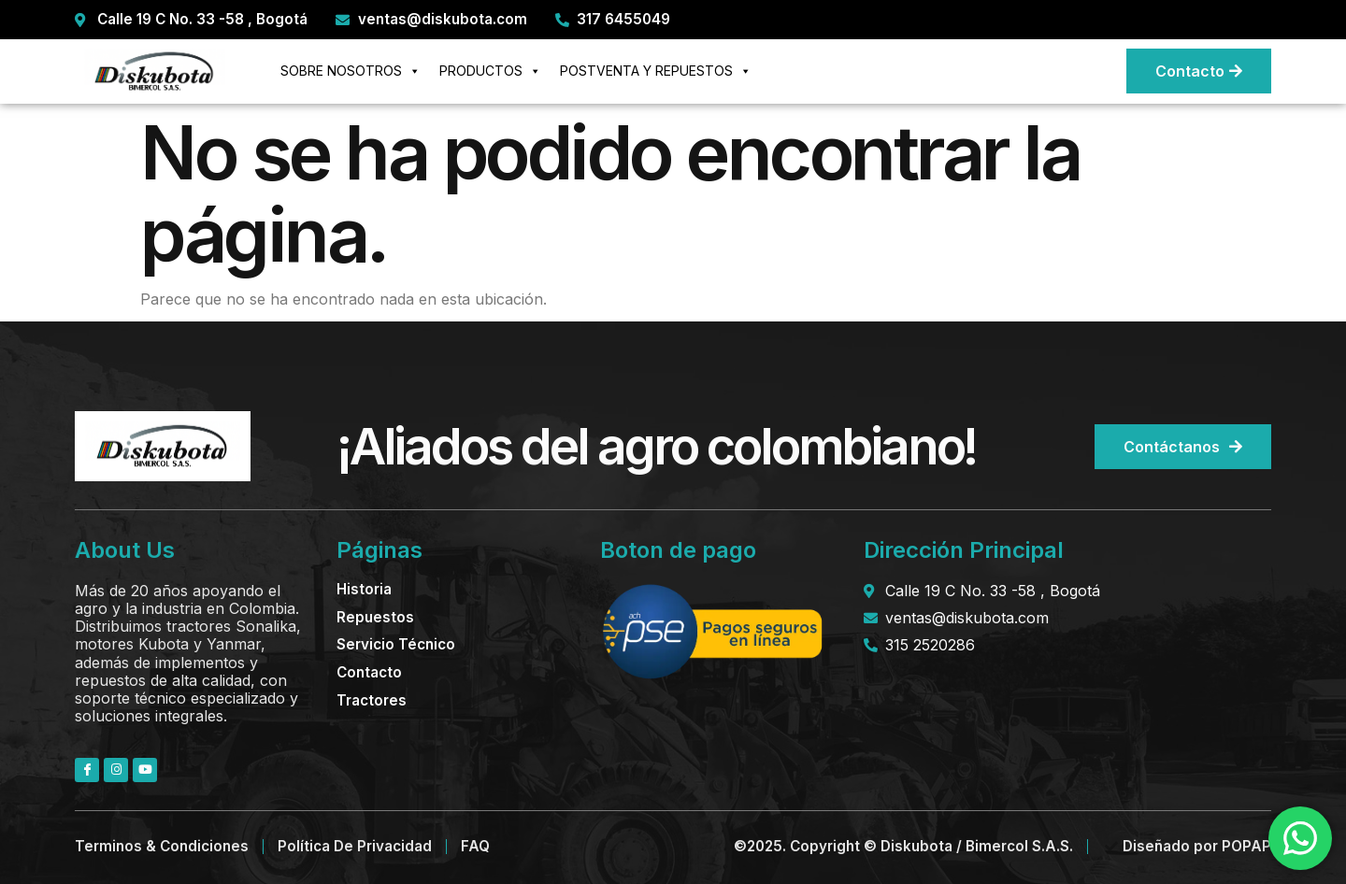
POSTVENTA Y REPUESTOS (656, 71)
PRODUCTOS (490, 71)
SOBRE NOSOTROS (350, 71)
